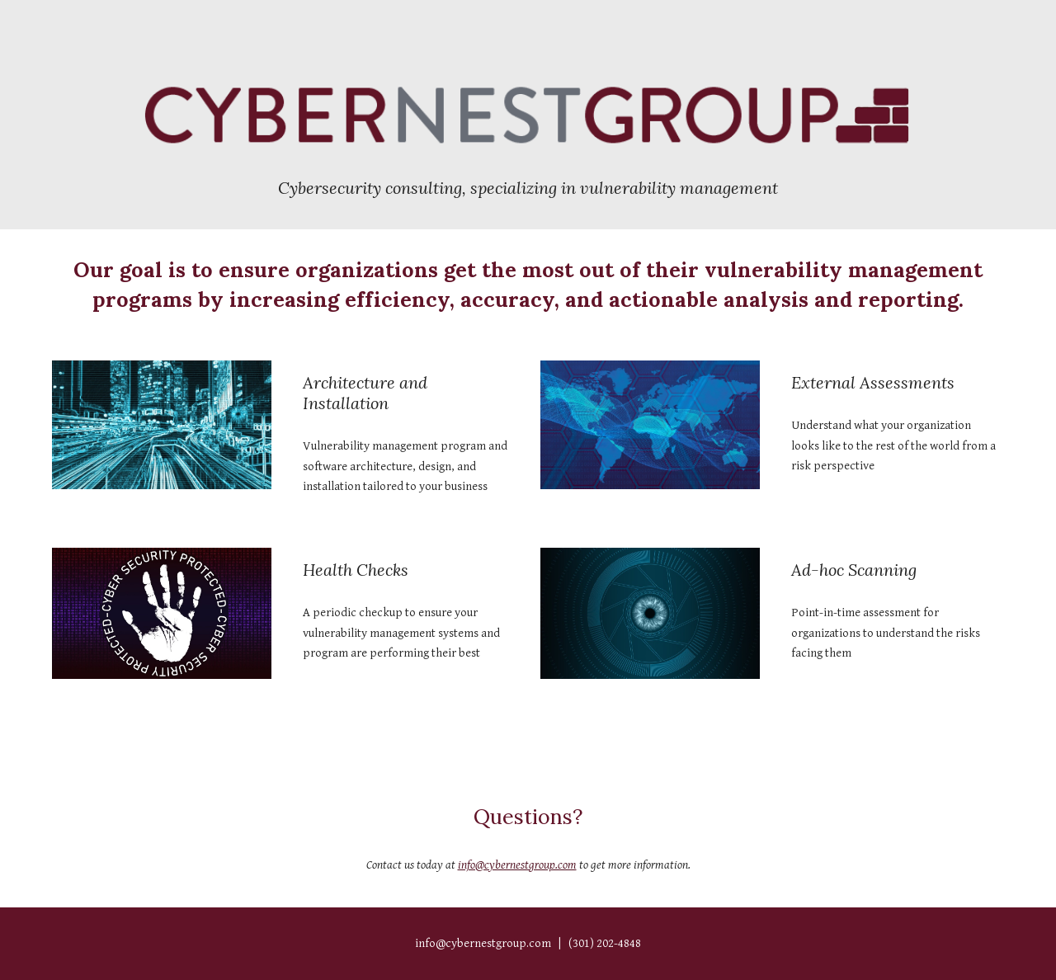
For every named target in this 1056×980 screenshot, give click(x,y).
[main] (527, 188)
